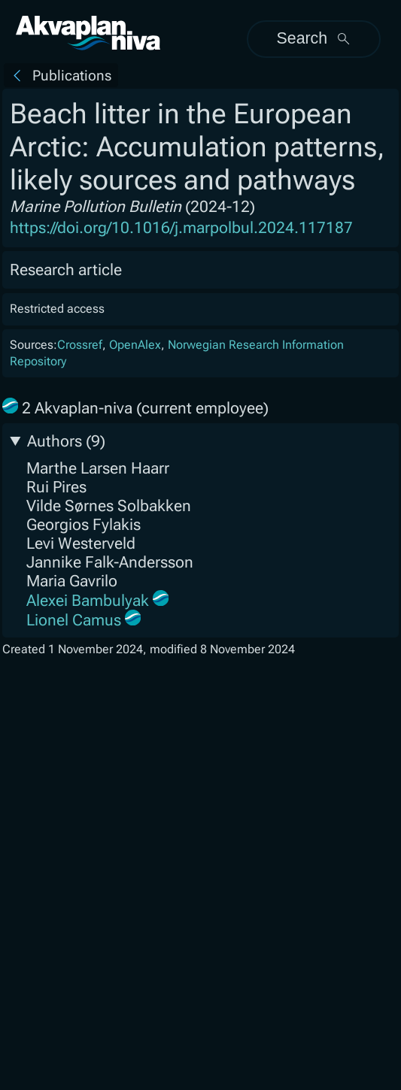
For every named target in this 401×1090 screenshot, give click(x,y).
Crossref (79, 345)
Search (314, 38)
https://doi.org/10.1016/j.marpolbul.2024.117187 (181, 227)
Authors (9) (66, 440)
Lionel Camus (73, 619)
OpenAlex (135, 345)
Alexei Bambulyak (87, 600)
